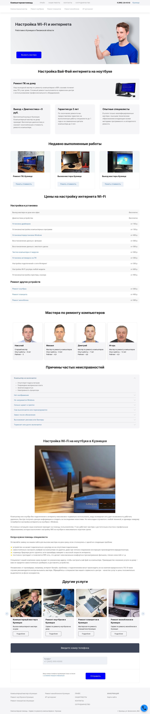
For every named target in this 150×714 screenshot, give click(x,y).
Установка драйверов (21, 224)
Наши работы (54, 3)
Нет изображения (21, 395)
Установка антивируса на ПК (24, 258)
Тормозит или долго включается (27, 425)
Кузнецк (136, 3)
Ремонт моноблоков (71, 9)
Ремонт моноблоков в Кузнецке (57, 693)
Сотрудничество (83, 3)
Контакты (68, 3)
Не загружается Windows (24, 400)
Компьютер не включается (25, 378)
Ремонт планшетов (54, 9)
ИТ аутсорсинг (88, 9)
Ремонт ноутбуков (37, 9)
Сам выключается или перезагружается (30, 410)
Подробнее (21, 634)
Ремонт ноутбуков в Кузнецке (22, 697)
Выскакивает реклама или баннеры (29, 420)
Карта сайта (112, 697)
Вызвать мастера (29, 55)
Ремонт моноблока (20, 300)
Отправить (95, 676)
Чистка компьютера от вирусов (25, 252)
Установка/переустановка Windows (27, 235)
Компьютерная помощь (22, 3)
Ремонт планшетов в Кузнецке (22, 701)
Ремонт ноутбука (19, 289)
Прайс (42, 3)
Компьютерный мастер (19, 9)
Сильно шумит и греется (24, 405)
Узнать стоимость (24, 184)
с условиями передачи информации (53, 675)
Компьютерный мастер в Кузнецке (24, 693)
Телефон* (47, 659)
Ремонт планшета (19, 294)
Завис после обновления (24, 415)
